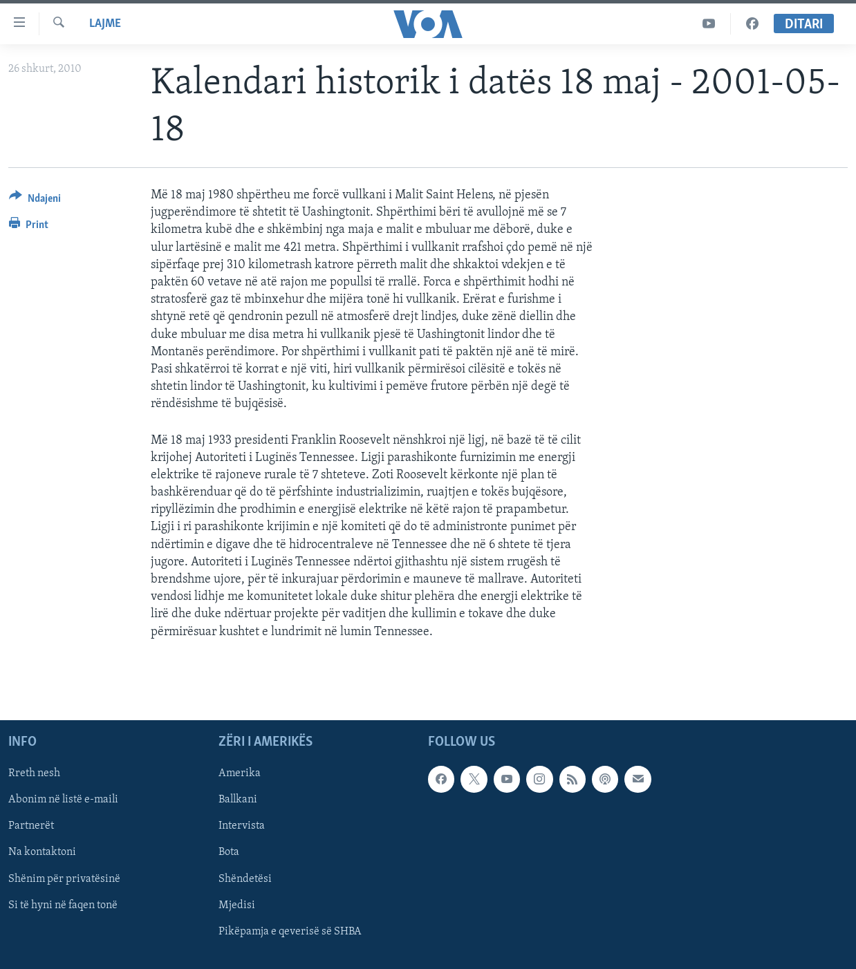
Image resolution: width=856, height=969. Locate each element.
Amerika (239, 773)
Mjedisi (236, 904)
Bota (228, 852)
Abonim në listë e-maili (63, 799)
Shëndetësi (245, 878)
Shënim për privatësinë (64, 878)
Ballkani (237, 799)
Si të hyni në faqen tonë (63, 904)
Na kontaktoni (42, 852)
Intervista (241, 825)
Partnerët (31, 825)
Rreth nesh (34, 773)
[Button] (35, 201)
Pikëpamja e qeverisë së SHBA (290, 931)
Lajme (105, 23)
